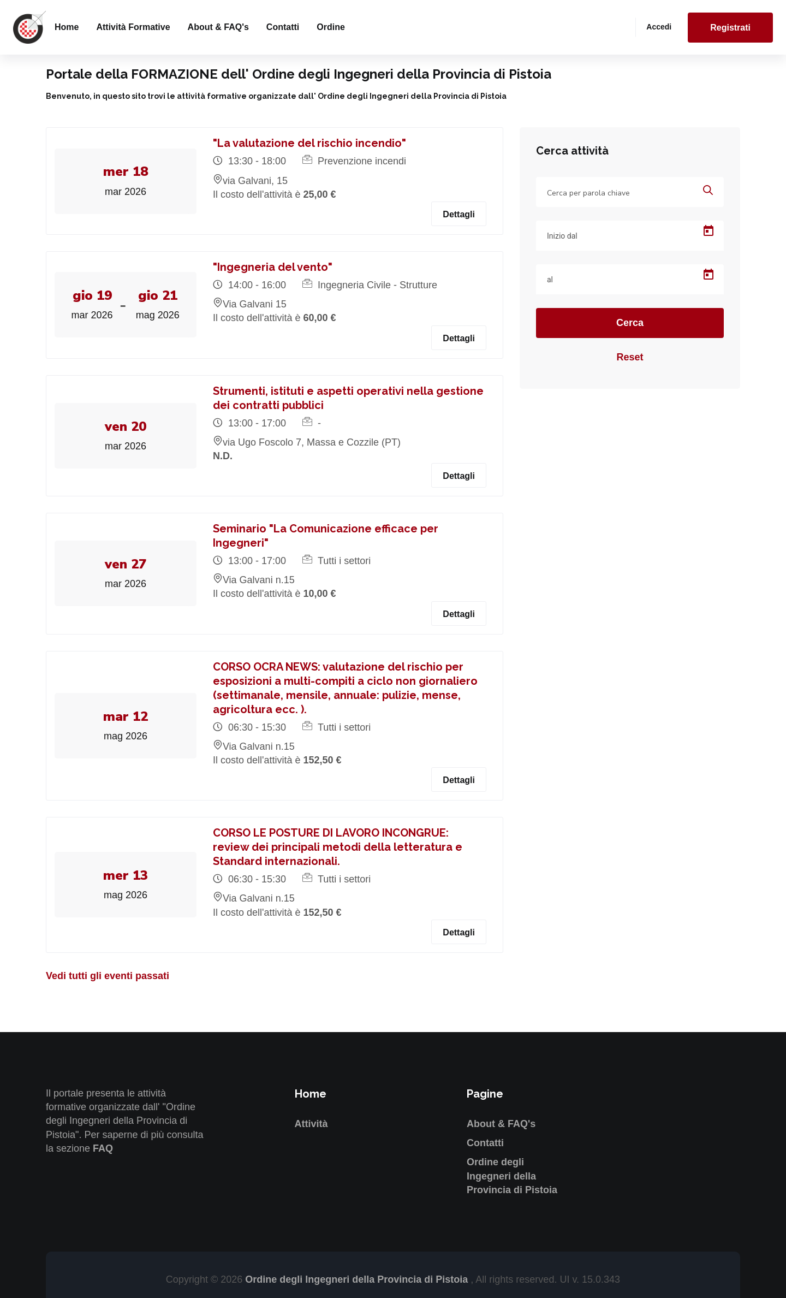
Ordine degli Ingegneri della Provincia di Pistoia (512, 1176)
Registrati (730, 27)
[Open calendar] (708, 231)
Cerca (630, 322)
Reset (629, 357)
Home (67, 27)
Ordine (331, 27)
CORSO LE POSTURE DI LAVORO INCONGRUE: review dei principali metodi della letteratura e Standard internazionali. (337, 847)
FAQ (103, 1148)
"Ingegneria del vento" (272, 267)
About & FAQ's (218, 27)
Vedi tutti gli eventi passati (107, 975)
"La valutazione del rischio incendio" (309, 143)
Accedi (658, 26)
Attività (311, 1123)
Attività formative (133, 27)
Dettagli (459, 214)
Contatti (282, 27)
